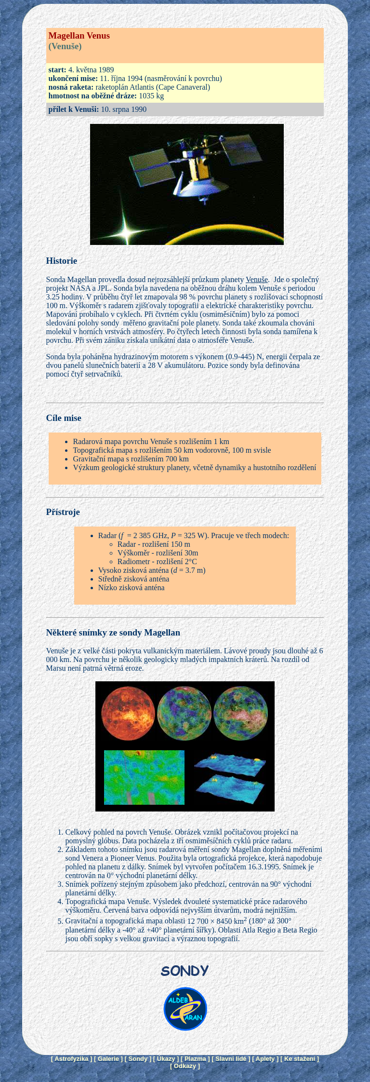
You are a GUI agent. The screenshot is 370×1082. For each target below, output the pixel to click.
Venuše (257, 279)
